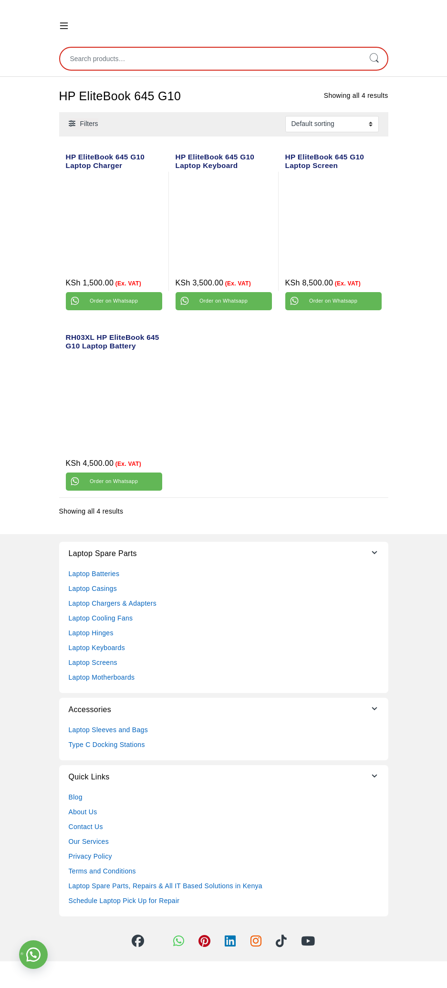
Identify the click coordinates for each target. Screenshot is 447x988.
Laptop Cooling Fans (101, 618)
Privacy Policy (90, 856)
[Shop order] (332, 124)
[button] (33, 954)
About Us (83, 812)
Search (374, 59)
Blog (76, 797)
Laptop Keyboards (97, 648)
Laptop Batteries (94, 574)
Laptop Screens (93, 662)
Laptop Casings (93, 588)
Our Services (89, 841)
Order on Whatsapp (114, 301)
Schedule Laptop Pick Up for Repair (124, 900)
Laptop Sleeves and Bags (108, 730)
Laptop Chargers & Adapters (112, 603)
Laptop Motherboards (102, 677)
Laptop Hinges (91, 633)
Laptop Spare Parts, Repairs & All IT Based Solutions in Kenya (165, 886)
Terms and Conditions (102, 871)
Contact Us (86, 826)
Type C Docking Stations (107, 744)
